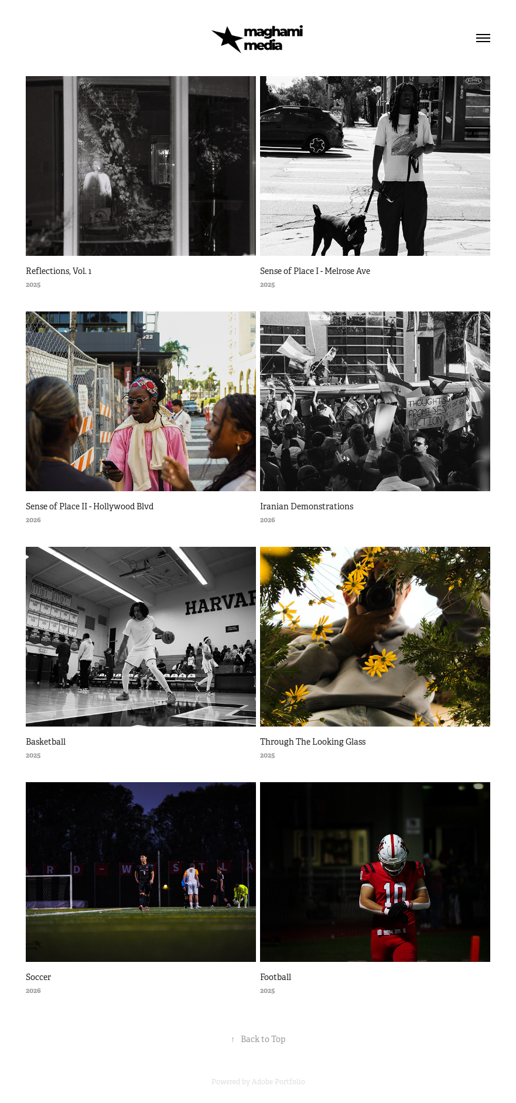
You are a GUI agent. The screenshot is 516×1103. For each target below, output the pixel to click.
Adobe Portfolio (278, 1082)
